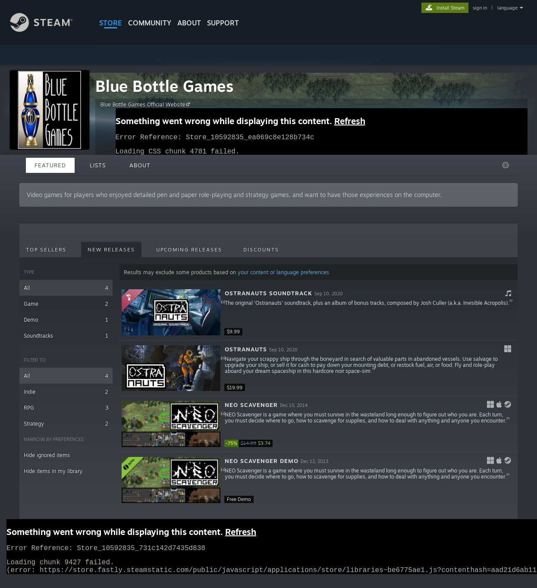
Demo (66, 319)
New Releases (111, 250)
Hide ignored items (47, 455)
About (189, 23)
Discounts (261, 250)
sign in (480, 8)
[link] (250, 443)
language (507, 8)
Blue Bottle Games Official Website (146, 104)
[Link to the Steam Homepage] (48, 29)
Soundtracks (66, 335)
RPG (66, 407)
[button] (318, 313)
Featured (50, 165)
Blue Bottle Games (164, 86)
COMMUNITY (149, 23)
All (66, 287)
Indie (66, 391)
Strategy (66, 423)
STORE (110, 23)
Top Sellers (46, 250)
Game (66, 303)
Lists (98, 165)
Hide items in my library (53, 471)
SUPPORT (223, 23)
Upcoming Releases (189, 250)
